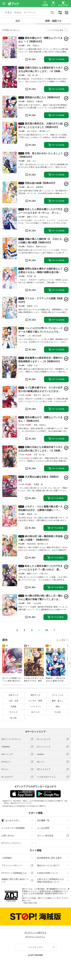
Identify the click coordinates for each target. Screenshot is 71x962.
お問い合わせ (7, 835)
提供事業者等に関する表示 (49, 858)
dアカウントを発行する (35, 932)
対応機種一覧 (43, 820)
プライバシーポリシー (11, 865)
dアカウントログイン (11, 843)
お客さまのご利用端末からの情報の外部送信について (50, 880)
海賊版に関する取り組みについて (14, 880)
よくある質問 (43, 828)
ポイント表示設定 (45, 835)
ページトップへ (35, 947)
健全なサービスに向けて (48, 865)
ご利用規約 (6, 858)
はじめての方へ (10, 820)
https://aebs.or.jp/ (30, 903)
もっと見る (60, 640)
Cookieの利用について (47, 873)
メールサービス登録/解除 (13, 828)
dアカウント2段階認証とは (14, 873)
